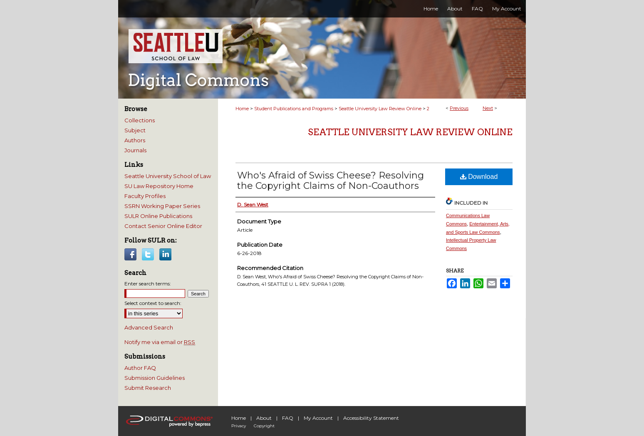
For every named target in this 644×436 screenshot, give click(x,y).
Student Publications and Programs (293, 108)
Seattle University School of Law (167, 176)
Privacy (238, 426)
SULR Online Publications (158, 216)
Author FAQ (140, 367)
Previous (459, 108)
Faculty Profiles (145, 196)
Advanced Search (148, 327)
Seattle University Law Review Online (380, 108)
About (264, 418)
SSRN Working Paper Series (162, 206)
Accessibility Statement (371, 418)
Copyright (264, 426)
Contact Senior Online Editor (163, 226)
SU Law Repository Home (158, 186)
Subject (135, 130)
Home (242, 108)
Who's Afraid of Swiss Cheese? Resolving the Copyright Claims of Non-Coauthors (330, 180)
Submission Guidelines (154, 377)
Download (479, 176)
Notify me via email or (159, 342)
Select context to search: (152, 303)
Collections (139, 120)
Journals (135, 150)
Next (488, 108)
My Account (318, 418)
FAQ (287, 418)
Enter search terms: (147, 283)
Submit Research (147, 387)
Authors (134, 140)
